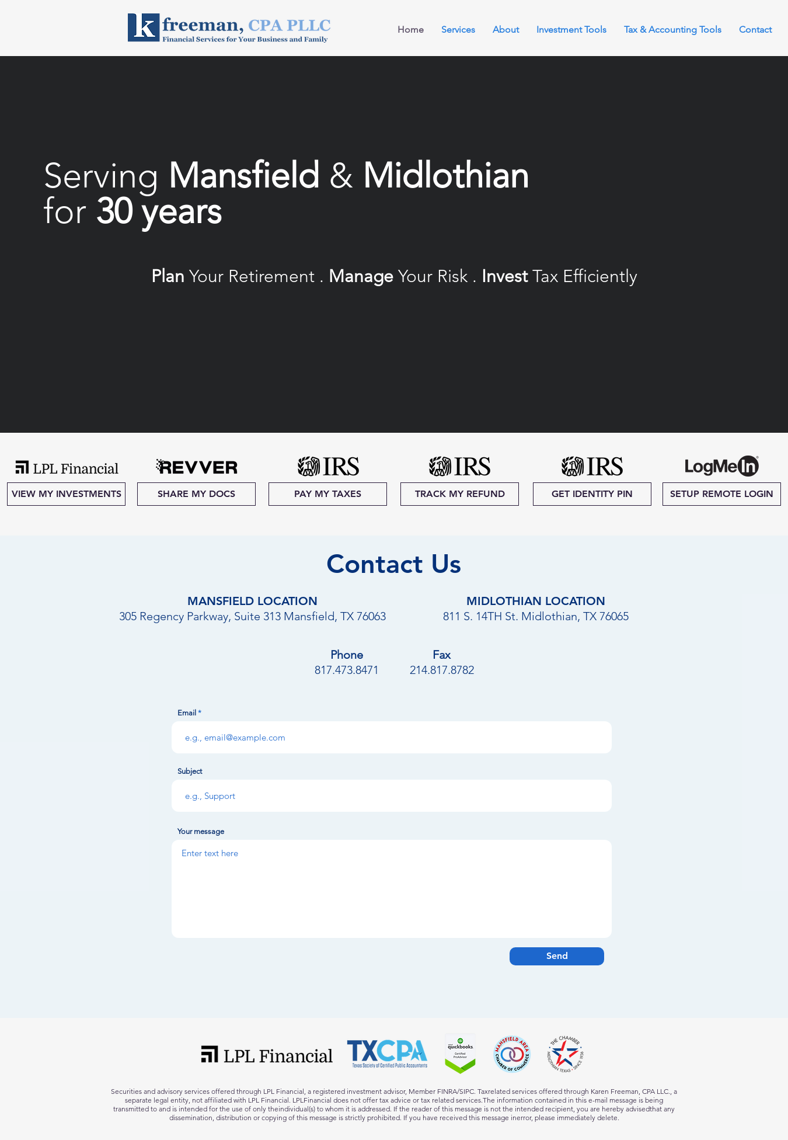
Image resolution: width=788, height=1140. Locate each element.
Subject (189, 771)
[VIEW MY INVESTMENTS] (66, 494)
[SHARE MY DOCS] (196, 494)
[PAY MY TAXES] (328, 494)
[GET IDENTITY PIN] (592, 494)
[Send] (557, 956)
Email (186, 713)
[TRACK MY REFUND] (459, 494)
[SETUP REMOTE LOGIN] (722, 494)
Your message (200, 831)
